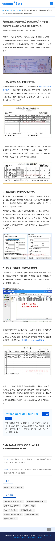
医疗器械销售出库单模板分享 (33, 340)
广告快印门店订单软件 (11, 506)
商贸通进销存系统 (10, 519)
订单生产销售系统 (10, 510)
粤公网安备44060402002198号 (32, 538)
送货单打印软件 (29, 506)
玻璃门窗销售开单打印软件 (36, 501)
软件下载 (9, 10)
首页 (3, 10)
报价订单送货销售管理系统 (13, 501)
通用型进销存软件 (32, 514)
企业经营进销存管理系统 (12, 514)
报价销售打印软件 (27, 510)
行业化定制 (18, 10)
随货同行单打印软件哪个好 (13, 487)
